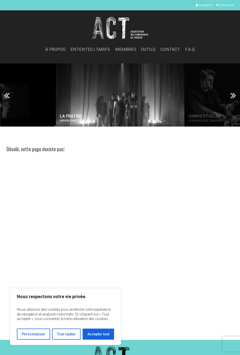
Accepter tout (98, 334)
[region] (65, 316)
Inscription (204, 5)
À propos (55, 49)
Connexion (225, 5)
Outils (148, 49)
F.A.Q (190, 49)
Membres (125, 49)
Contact (170, 49)
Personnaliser (33, 334)
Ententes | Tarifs (90, 49)
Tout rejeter (66, 334)
